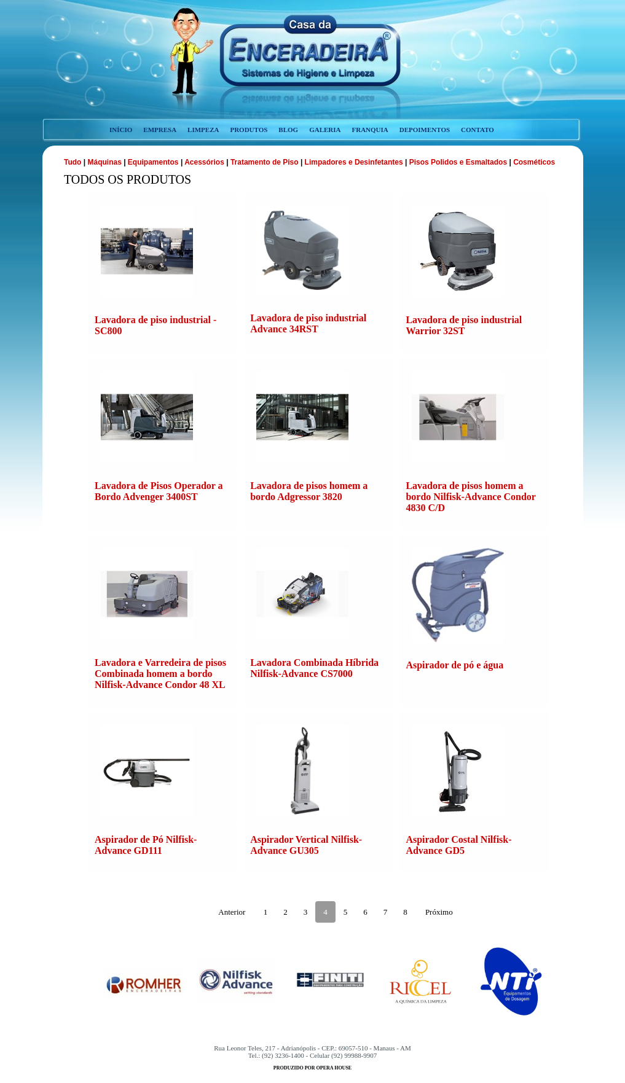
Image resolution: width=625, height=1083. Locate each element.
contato (477, 129)
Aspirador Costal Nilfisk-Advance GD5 (458, 845)
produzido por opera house (312, 1068)
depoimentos (424, 129)
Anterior (231, 912)
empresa (159, 129)
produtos (248, 129)
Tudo (74, 162)
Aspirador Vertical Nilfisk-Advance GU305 (306, 845)
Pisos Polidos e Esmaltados (458, 162)
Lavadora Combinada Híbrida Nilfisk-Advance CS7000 (314, 668)
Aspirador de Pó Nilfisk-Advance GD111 (146, 845)
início (120, 129)
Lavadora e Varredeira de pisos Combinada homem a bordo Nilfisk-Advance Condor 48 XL (160, 673)
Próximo (439, 912)
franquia (370, 129)
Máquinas (105, 162)
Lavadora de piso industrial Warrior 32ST (464, 325)
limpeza (203, 129)
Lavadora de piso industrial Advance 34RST (308, 323)
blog (288, 129)
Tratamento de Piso (264, 162)
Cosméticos (534, 162)
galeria (324, 129)
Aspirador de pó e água (454, 665)
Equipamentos (153, 162)
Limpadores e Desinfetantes (354, 162)
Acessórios (204, 162)
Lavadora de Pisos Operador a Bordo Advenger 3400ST (159, 491)
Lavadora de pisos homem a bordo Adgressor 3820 (309, 491)
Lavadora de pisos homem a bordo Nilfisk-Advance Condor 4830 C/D (470, 496)
